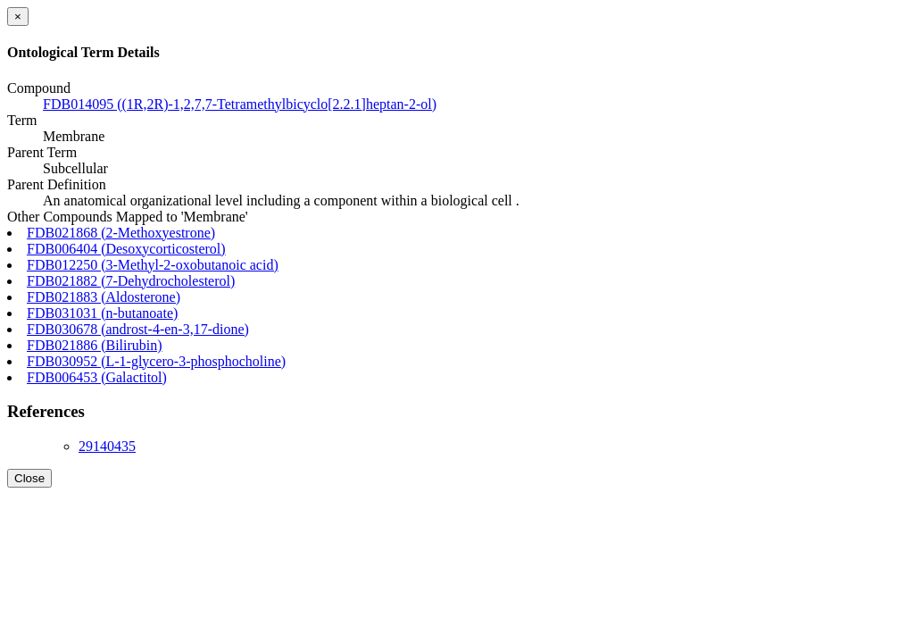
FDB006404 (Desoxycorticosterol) (126, 248)
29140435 (107, 446)
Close (29, 478)
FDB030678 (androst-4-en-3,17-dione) (138, 329)
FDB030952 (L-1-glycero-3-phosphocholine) (156, 361)
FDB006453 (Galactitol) (97, 377)
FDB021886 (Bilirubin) (94, 345)
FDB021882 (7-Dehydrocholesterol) (131, 280)
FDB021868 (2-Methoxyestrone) (121, 232)
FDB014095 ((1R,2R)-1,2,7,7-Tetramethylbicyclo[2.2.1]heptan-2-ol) (239, 104)
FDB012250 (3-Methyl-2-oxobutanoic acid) (152, 264)
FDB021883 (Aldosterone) (103, 297)
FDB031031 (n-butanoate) (102, 313)
